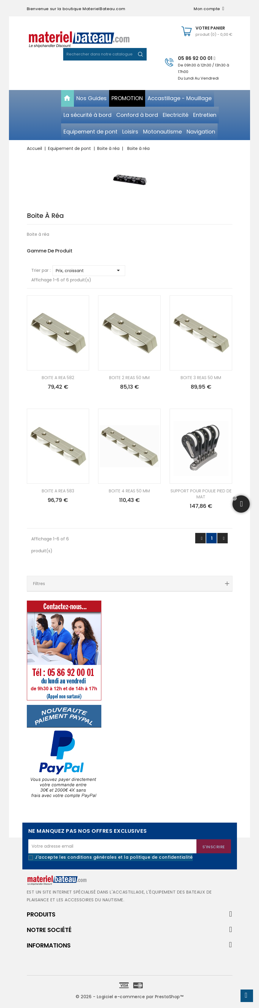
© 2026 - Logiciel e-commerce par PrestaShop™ (129, 997)
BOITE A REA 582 (58, 378)
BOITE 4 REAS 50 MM (129, 491)
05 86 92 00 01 (196, 58)
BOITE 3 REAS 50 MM (201, 378)
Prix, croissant (89, 270)
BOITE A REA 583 (58, 491)
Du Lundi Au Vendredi (198, 78)
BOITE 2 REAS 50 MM (129, 378)
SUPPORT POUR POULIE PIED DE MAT (201, 494)
